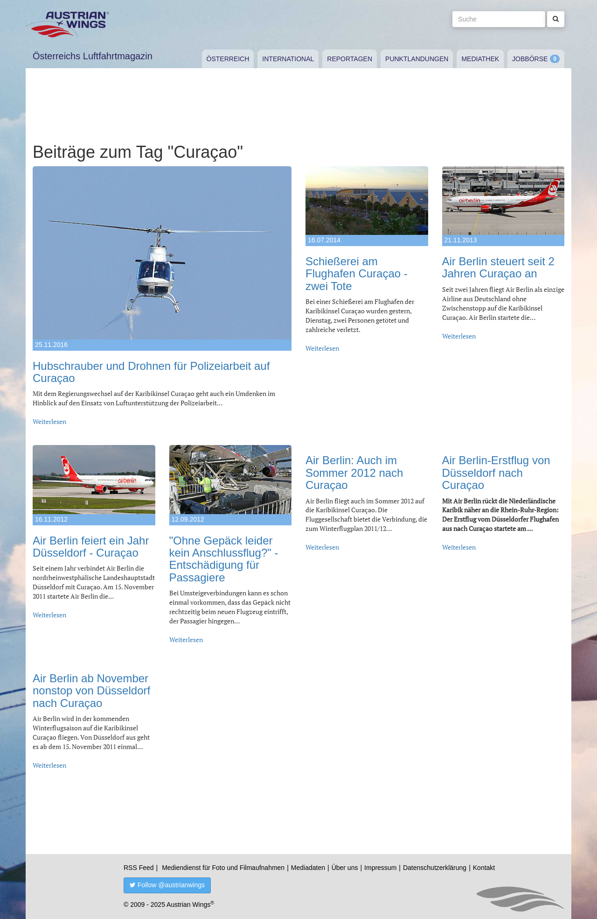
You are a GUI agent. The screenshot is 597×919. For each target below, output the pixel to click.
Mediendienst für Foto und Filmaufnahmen (223, 867)
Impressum (380, 867)
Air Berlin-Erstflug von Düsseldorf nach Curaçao (496, 472)
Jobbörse (530, 59)
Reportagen (349, 59)
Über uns (345, 867)
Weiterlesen (49, 421)
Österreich (228, 59)
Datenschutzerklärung (434, 867)
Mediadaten (308, 867)
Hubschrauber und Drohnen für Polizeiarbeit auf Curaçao (151, 372)
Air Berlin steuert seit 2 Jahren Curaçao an (498, 267)
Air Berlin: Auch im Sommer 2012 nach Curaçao (354, 472)
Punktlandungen (416, 59)
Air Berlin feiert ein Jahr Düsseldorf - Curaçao (91, 546)
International (288, 59)
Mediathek (480, 59)
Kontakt (484, 867)
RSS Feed (139, 867)
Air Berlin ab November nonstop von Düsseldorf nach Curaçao (91, 690)
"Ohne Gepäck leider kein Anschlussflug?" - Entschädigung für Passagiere (223, 559)
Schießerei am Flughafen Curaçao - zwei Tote (356, 273)
